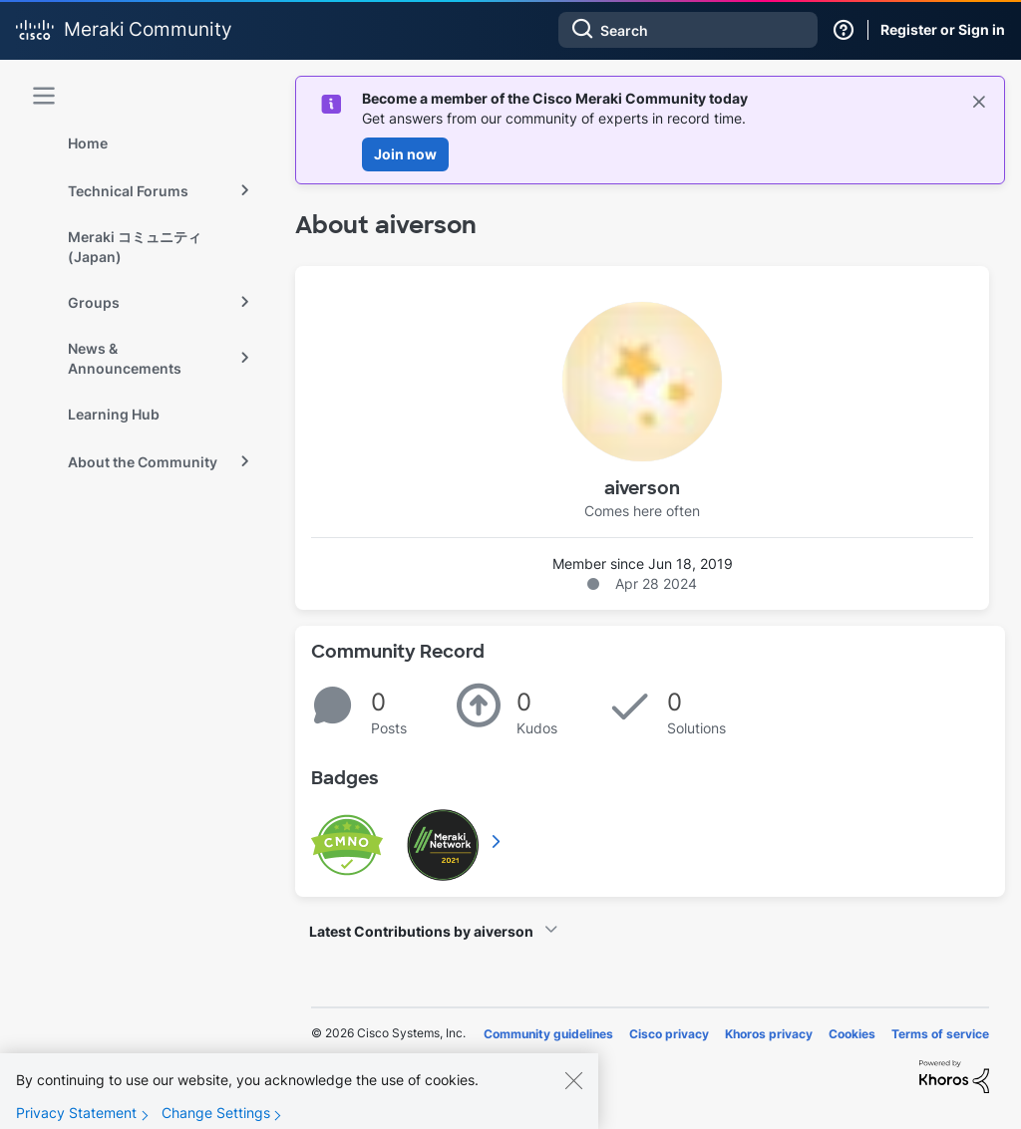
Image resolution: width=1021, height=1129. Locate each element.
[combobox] (688, 30)
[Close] (573, 1094)
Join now (405, 153)
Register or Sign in (942, 29)
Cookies (852, 1033)
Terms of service (940, 1033)
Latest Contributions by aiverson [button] (421, 931)
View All (498, 841)
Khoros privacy (769, 1033)
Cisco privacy (669, 1033)
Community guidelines (548, 1033)
